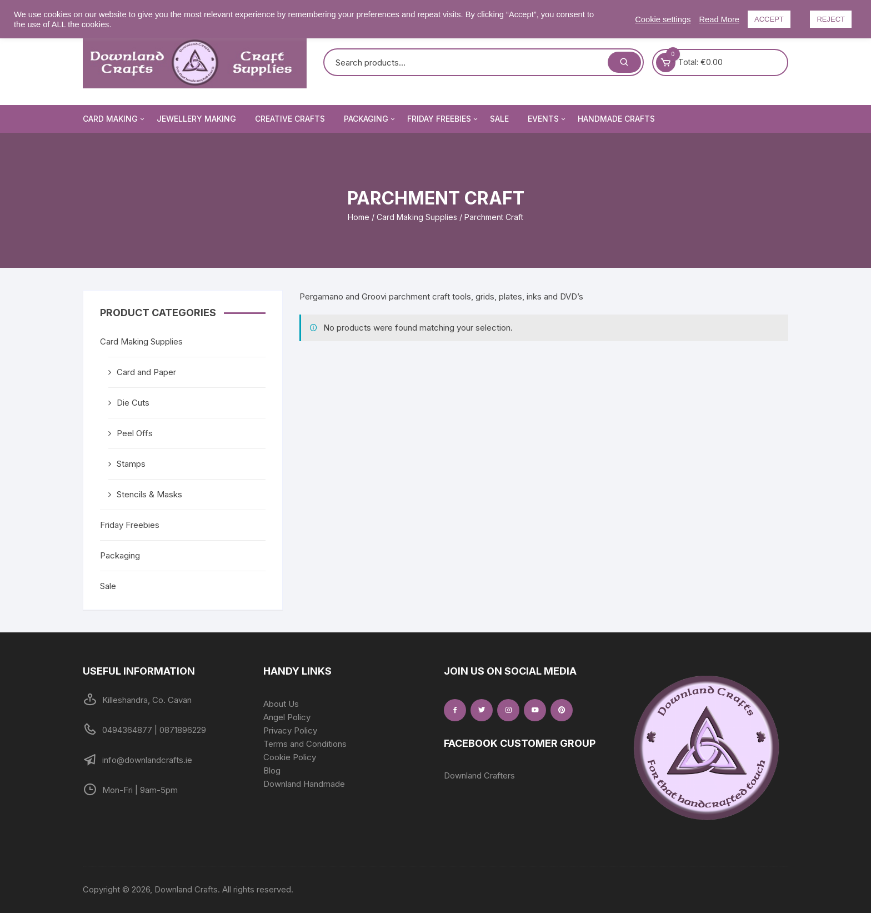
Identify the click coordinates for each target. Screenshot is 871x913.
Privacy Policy (290, 730)
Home (358, 217)
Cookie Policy (289, 757)
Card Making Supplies (417, 217)
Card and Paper (146, 372)
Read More (719, 19)
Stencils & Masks (149, 494)
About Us (281, 704)
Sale (499, 118)
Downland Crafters (479, 775)
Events (547, 119)
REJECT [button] (831, 19)
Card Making (114, 119)
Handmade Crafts (616, 118)
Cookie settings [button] (662, 19)
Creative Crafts (290, 118)
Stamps (131, 463)
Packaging (370, 119)
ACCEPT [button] (769, 19)
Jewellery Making (196, 118)
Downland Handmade (304, 784)
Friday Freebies (443, 119)
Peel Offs (135, 433)
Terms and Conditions (305, 744)
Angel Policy (287, 717)
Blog (272, 770)
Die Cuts (133, 402)
